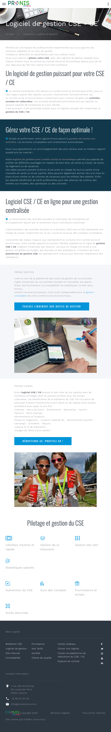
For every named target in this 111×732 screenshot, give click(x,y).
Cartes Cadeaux (67, 644)
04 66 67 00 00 (20, 698)
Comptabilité (13, 657)
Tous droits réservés (93, 713)
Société (36, 653)
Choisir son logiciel (68, 648)
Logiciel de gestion (16, 648)
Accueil (10, 34)
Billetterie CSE (14, 644)
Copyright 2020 (22, 713)
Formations (38, 644)
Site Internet (13, 653)
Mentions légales (60, 713)
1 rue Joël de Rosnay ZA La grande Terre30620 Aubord (22, 689)
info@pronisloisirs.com (24, 704)
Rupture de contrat (68, 661)
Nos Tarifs (37, 648)
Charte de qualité (41, 657)
